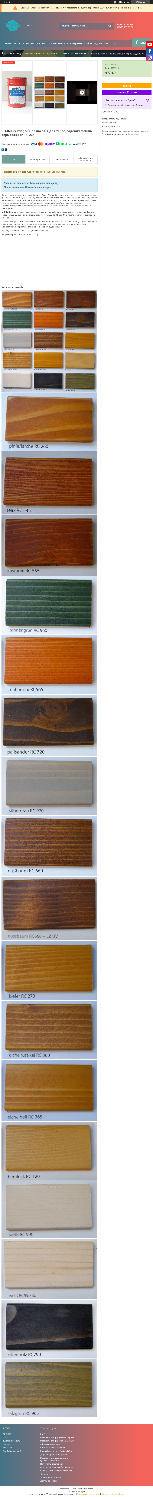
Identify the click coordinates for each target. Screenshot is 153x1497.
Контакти (41, 43)
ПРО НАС (7, 1434)
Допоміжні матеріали (50, 1477)
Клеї (42, 1434)
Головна (7, 43)
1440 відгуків (123, 2)
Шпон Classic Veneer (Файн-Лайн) (56, 1451)
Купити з (127, 92)
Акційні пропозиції (12, 1451)
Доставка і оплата (58, 43)
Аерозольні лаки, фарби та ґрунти (56, 1467)
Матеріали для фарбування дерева (26, 53)
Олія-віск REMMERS (79, 53)
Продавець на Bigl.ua (77, 1491)
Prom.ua (91, 1488)
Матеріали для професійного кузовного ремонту (54, 1459)
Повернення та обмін (81, 43)
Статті (107, 43)
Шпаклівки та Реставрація (52, 1447)
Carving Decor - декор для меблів (56, 1470)
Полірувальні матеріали (51, 1463)
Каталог (18, 43)
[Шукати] (110, 26)
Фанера (44, 1474)
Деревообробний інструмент (54, 1454)
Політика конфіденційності (112, 1494)
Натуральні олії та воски (56, 53)
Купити (127, 86)
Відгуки (98, 43)
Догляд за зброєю (49, 1480)
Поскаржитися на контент (88, 1494)
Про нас (30, 43)
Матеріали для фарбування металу (57, 1440)
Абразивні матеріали (50, 1444)
